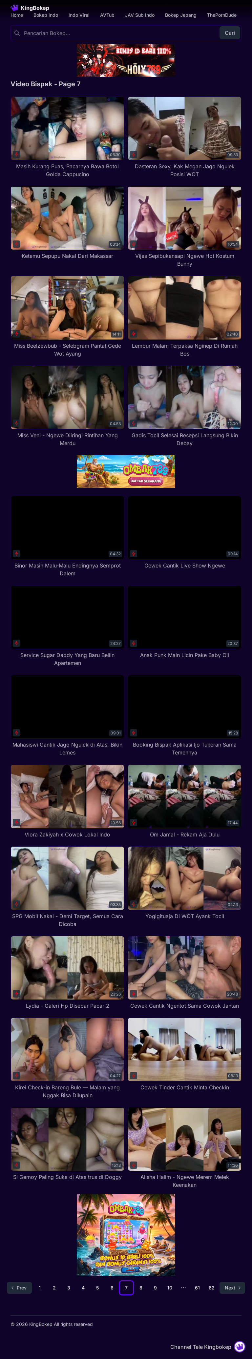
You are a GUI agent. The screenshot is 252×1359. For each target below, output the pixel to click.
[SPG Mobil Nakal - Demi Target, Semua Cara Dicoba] (67, 887)
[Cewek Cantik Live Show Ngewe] (185, 532)
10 (169, 1287)
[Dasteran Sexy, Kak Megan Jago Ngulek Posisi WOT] (185, 137)
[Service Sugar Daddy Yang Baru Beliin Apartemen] (67, 626)
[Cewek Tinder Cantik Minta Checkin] (185, 1054)
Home (16, 15)
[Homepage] (29, 8)
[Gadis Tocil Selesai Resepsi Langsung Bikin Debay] (185, 406)
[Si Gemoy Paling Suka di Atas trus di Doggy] (67, 1144)
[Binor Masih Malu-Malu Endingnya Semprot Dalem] (67, 536)
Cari (230, 33)
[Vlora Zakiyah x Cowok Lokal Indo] (67, 801)
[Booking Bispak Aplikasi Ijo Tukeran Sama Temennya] (185, 715)
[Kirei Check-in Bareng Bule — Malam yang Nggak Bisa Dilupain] (67, 1058)
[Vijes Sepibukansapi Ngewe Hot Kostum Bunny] (185, 227)
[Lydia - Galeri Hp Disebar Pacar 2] (67, 973)
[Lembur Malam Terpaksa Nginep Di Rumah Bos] (185, 316)
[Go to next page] (232, 1288)
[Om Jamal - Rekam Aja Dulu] (185, 801)
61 (197, 1287)
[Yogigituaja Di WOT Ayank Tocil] (185, 883)
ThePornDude (222, 15)
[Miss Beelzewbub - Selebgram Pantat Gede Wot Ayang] (67, 316)
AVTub (107, 15)
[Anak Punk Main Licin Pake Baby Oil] (185, 622)
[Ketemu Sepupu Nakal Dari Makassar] (67, 223)
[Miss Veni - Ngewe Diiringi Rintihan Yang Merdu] (67, 406)
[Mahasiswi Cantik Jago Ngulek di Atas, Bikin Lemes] (67, 715)
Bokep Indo (45, 15)
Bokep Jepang (181, 15)
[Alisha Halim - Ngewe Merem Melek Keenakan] (185, 1148)
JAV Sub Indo (140, 15)
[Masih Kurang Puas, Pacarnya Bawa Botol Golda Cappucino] (67, 137)
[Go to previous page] (19, 1288)
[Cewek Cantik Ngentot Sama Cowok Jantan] (185, 973)
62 (212, 1287)
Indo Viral (79, 15)
